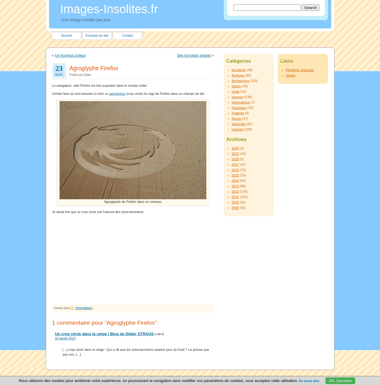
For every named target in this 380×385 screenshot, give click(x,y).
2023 (235, 153)
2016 (235, 170)
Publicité (238, 113)
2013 (235, 186)
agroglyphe (117, 93)
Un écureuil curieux (70, 55)
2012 (235, 191)
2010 (235, 202)
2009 (235, 207)
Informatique (83, 308)
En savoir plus (309, 381)
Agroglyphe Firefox (93, 68)
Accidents (239, 70)
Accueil (66, 35)
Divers (236, 86)
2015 (235, 175)
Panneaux (239, 108)
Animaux (238, 75)
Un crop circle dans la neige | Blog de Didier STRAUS (104, 334)
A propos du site (97, 35)
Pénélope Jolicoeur (300, 70)
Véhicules (239, 124)
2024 (235, 148)
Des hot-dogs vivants (194, 55)
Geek (236, 91)
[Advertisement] (133, 260)
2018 (235, 159)
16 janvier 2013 (65, 338)
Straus (291, 75)
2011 (235, 197)
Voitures (238, 129)
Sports (236, 118)
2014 (235, 180)
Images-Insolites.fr (109, 9)
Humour (237, 97)
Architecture (240, 81)
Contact (127, 35)
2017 (235, 164)
